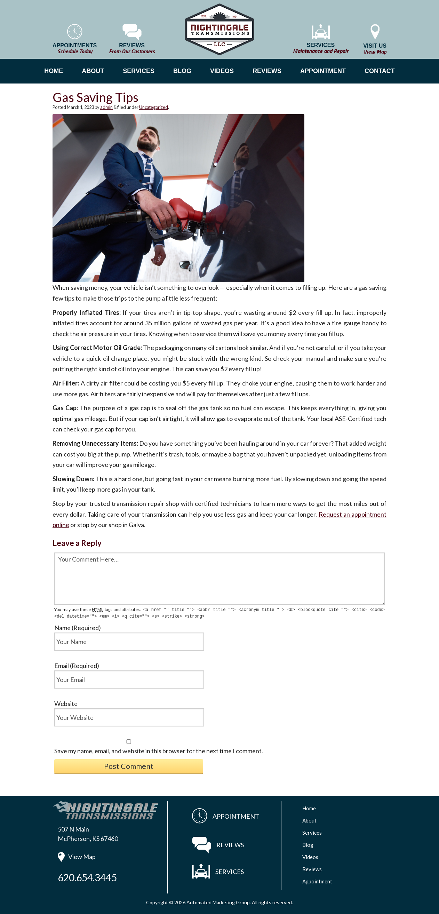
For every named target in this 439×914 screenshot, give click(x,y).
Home (309, 807)
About (309, 820)
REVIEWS (267, 70)
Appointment (317, 880)
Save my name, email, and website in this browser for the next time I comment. (158, 750)
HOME (53, 70)
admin (106, 107)
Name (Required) (77, 627)
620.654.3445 (87, 877)
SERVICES (138, 70)
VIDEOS (222, 70)
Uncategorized (153, 107)
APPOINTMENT (323, 70)
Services (312, 832)
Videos (310, 856)
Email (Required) (76, 665)
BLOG (182, 70)
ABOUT (93, 70)
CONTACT (380, 70)
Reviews (312, 868)
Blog (307, 844)
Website (66, 703)
